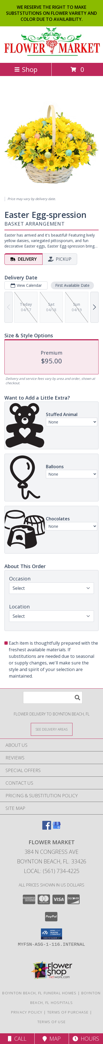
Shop (25, 69)
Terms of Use (51, 1021)
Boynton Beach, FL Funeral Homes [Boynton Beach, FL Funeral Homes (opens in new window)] (39, 992)
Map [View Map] (52, 1038)
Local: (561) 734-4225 (51, 871)
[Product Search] (52, 697)
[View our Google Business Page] (56, 828)
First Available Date (72, 285)
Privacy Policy (27, 1012)
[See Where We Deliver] (52, 729)
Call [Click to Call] (17, 1038)
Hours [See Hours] (86, 1038)
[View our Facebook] (46, 828)
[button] (51, 933)
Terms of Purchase (68, 1012)
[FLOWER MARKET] (51, 54)
